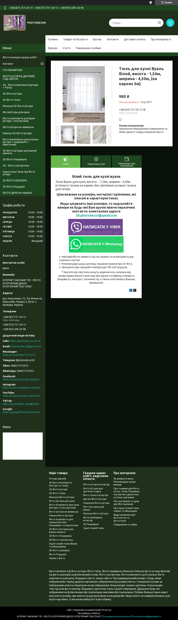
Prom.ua (106, 610)
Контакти (112, 39)
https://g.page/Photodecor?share (21, 412)
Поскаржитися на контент (117, 616)
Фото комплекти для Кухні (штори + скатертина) (19, 119)
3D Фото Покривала (15, 159)
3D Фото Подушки (14, 186)
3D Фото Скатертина (61, 539)
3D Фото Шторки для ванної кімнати (20, 152)
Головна (53, 39)
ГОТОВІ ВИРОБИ (12, 70)
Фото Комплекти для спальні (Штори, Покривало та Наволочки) (63, 522)
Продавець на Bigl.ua (89, 613)
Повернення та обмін (88, 48)
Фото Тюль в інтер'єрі (95, 495)
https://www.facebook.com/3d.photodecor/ (23, 379)
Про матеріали (159, 39)
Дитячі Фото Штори (94, 499)
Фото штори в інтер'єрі (96, 484)
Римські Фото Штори (61, 515)
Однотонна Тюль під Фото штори (19, 173)
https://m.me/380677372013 (19, 354)
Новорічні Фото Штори (96, 503)
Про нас (97, 39)
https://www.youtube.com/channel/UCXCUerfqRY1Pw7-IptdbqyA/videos (23, 395)
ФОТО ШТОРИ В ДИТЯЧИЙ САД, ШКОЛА (19, 77)
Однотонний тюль (93, 528)
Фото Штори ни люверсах (63, 511)
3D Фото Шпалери (59, 550)
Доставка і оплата (134, 39)
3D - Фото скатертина (16, 165)
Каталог (8, 63)
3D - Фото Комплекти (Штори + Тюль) (20, 86)
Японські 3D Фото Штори (18, 106)
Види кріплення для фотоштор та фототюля (124, 517)
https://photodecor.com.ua (25, 341)
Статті (66, 48)
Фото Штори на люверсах (18, 127)
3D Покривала (91, 524)
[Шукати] (159, 23)
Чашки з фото (57, 558)
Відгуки (52, 48)
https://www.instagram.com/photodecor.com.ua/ (23, 387)
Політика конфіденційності (146, 616)
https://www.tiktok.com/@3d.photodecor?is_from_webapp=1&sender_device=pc (23, 404)
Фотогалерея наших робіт (20, 57)
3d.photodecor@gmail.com (96, 215)
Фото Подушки (57, 554)
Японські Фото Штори (61, 497)
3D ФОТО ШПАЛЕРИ (15, 180)
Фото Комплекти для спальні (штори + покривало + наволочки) (20, 142)
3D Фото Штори (12, 93)
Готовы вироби (57, 478)
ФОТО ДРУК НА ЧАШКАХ (17, 192)
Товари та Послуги (74, 39)
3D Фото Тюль (11, 99)
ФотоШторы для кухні (16, 112)
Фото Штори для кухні (62, 501)
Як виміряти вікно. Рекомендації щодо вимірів (125, 481)
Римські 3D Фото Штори (17, 133)
